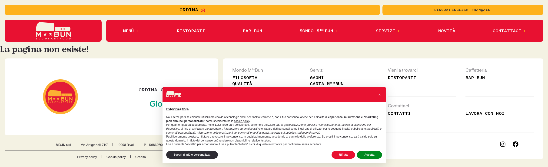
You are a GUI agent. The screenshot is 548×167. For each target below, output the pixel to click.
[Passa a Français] (481, 10)
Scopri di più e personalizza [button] (192, 154)
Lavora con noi (485, 113)
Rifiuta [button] (343, 154)
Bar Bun (475, 77)
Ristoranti (402, 77)
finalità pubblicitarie (354, 128)
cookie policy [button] (242, 121)
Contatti (399, 113)
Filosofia (245, 77)
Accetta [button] (369, 154)
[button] (131, 30)
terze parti (228, 124)
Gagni (317, 77)
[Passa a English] (460, 10)
